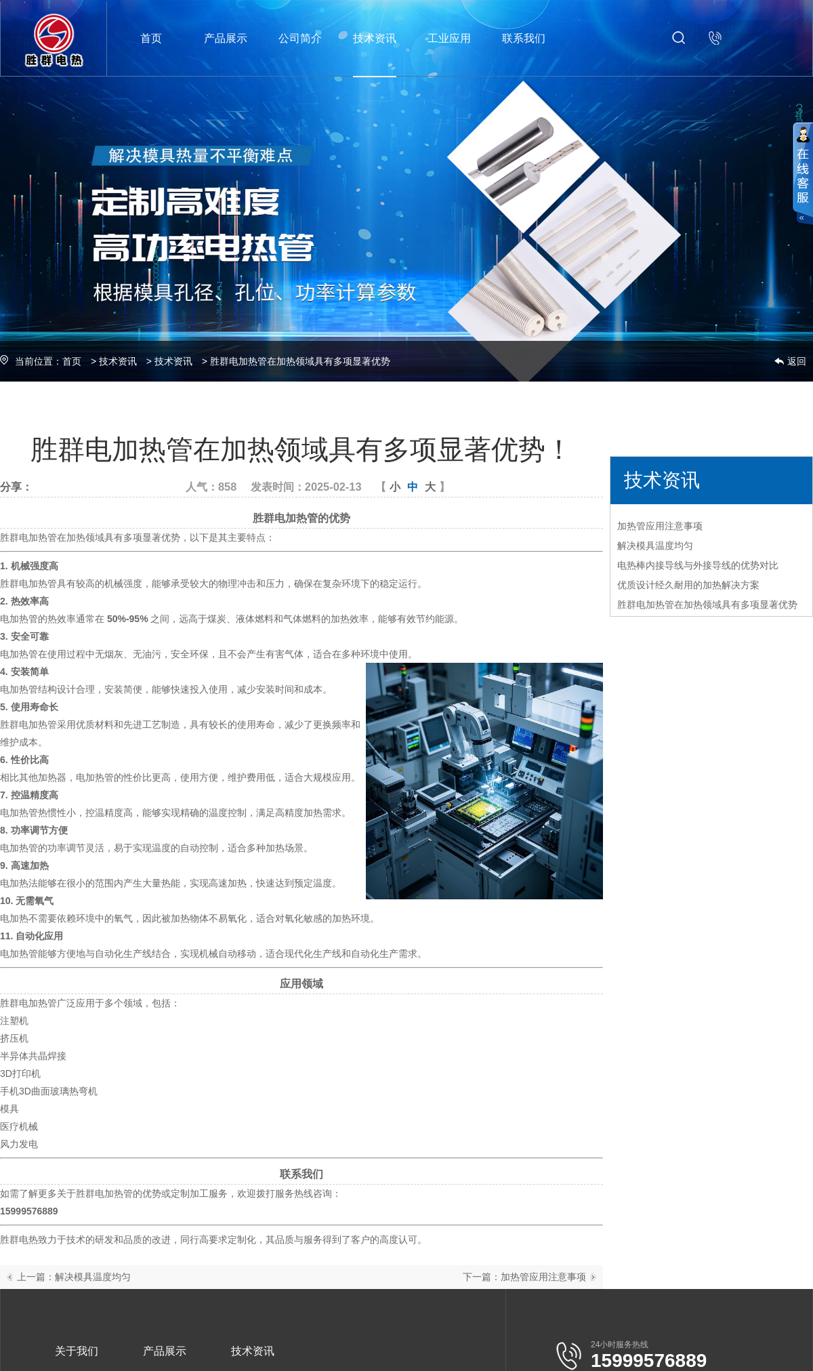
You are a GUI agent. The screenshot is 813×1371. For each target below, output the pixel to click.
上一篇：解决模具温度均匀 (74, 1276)
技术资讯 (374, 38)
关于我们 (76, 1351)
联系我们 (523, 38)
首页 (151, 38)
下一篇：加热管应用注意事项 (524, 1276)
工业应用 (449, 38)
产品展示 (225, 38)
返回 (796, 361)
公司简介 (300, 38)
